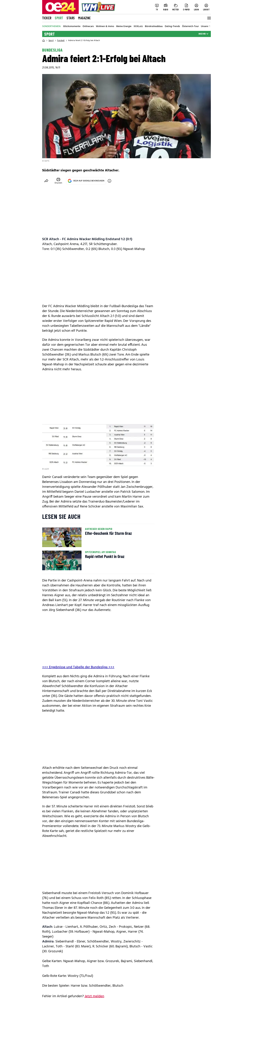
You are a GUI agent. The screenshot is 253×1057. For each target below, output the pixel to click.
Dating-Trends (172, 26)
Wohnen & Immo (105, 26)
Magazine (84, 18)
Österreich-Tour (190, 26)
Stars (71, 18)
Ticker (46, 18)
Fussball (61, 40)
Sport (59, 18)
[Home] (43, 40)
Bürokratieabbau (154, 26)
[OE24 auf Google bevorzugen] (109, 181)
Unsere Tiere (207, 26)
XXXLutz (138, 26)
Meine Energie (123, 26)
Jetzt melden (94, 996)
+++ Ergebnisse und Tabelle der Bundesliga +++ (78, 667)
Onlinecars (88, 26)
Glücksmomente (71, 26)
